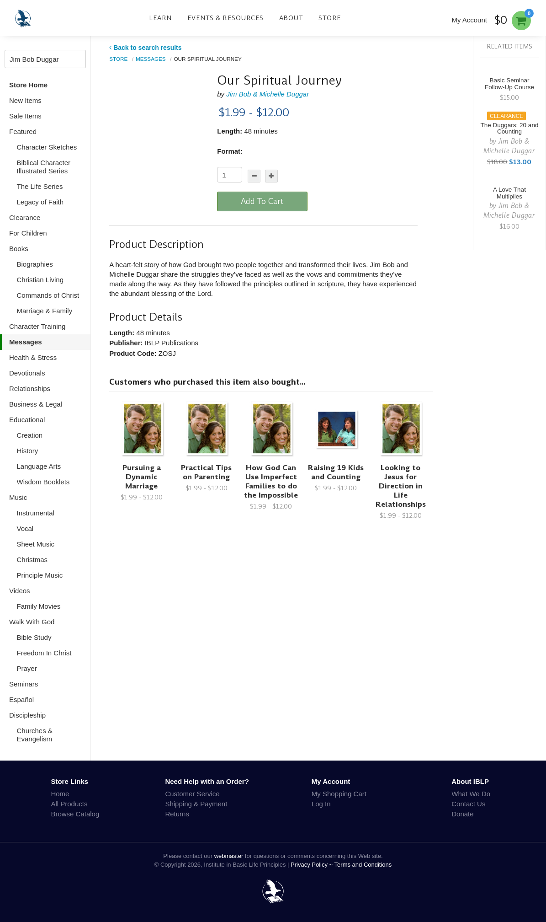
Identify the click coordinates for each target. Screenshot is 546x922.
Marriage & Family (45, 311)
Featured (23, 131)
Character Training (37, 326)
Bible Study (34, 637)
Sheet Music (36, 544)
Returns (177, 814)
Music (18, 497)
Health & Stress (33, 357)
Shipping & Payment (196, 804)
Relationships (29, 388)
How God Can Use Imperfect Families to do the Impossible (271, 481)
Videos (19, 591)
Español (21, 699)
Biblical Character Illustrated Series (44, 167)
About (291, 17)
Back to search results (145, 47)
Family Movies (39, 606)
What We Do (470, 794)
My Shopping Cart (339, 794)
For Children (28, 233)
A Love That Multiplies (509, 193)
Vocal (25, 528)
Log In (321, 804)
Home (60, 794)
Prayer (27, 668)
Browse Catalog (75, 814)
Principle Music (40, 575)
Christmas (32, 559)
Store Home (28, 85)
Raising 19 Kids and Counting (336, 472)
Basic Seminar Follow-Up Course (509, 84)
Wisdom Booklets (43, 482)
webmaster (229, 855)
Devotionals (27, 373)
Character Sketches (47, 147)
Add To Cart (262, 201)
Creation (30, 435)
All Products (69, 804)
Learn (160, 17)
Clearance (24, 217)
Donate (462, 814)
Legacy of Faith (40, 202)
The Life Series (40, 186)
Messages (25, 342)
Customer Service (192, 794)
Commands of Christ (48, 295)
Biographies (35, 264)
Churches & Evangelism (35, 735)
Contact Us (468, 804)
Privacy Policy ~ (312, 864)
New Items (25, 100)
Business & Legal (35, 404)
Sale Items (25, 116)
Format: (230, 151)
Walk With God (31, 622)
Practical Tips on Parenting (206, 472)
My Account (469, 20)
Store (329, 17)
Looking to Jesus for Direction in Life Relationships (401, 485)
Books (18, 248)
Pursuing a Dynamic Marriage (141, 476)
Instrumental (36, 513)
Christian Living (40, 280)
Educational (27, 419)
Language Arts (39, 466)
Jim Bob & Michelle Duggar (267, 94)
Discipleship (27, 715)
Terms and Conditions (363, 864)
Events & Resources (225, 17)
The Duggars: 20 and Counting (510, 128)
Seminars (23, 684)
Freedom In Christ (44, 653)
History (27, 451)
